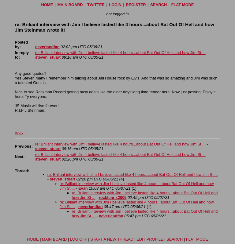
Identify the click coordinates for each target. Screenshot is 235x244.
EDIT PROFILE (149, 239)
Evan (83, 188)
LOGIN (115, 4)
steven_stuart (48, 57)
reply (19, 132)
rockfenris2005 (112, 197)
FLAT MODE (182, 4)
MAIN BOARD (70, 4)
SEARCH (158, 4)
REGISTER (136, 4)
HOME (47, 4)
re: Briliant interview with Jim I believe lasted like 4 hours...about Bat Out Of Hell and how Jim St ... (120, 52)
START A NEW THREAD (111, 239)
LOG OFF (78, 239)
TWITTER (96, 4)
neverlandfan (47, 47)
